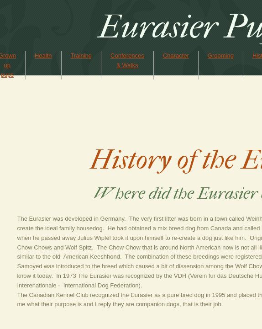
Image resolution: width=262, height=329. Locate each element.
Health (43, 55)
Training (81, 55)
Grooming (221, 55)
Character (176, 55)
